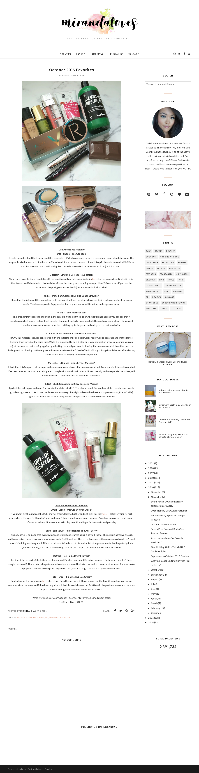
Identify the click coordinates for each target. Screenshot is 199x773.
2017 (151, 482)
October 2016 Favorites (163, 524)
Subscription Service (173, 303)
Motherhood (153, 291)
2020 (151, 468)
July (153, 584)
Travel (164, 309)
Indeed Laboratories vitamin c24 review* (173, 391)
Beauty (21, 618)
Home (180, 280)
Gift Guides (182, 274)
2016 (151, 487)
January (155, 612)
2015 (151, 617)
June (153, 589)
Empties (182, 263)
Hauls (171, 280)
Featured (151, 274)
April (153, 598)
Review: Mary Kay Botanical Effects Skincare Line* (173, 435)
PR (46, 618)
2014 (151, 622)
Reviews (54, 618)
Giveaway (151, 280)
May (153, 593)
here (94, 279)
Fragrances (166, 274)
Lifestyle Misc (153, 286)
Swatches (151, 309)
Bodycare (151, 257)
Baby (148, 251)
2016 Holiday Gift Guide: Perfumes (169, 510)
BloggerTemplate (45, 769)
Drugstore (152, 263)
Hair (41, 618)
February (155, 608)
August (154, 579)
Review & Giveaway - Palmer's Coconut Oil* (174, 420)
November (156, 496)
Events (149, 268)
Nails (167, 291)
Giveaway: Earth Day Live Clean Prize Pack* (175, 406)
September (156, 574)
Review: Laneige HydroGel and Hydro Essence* (167, 363)
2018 (151, 477)
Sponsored (152, 303)
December (156, 492)
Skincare (65, 618)
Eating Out (168, 263)
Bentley (170, 251)
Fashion (161, 268)
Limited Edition (173, 286)
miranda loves (21, 769)
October (155, 569)
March (154, 603)
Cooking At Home (169, 257)
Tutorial (176, 309)
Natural (178, 291)
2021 (151, 463)
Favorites (32, 618)
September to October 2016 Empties (170, 556)
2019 (151, 473)
